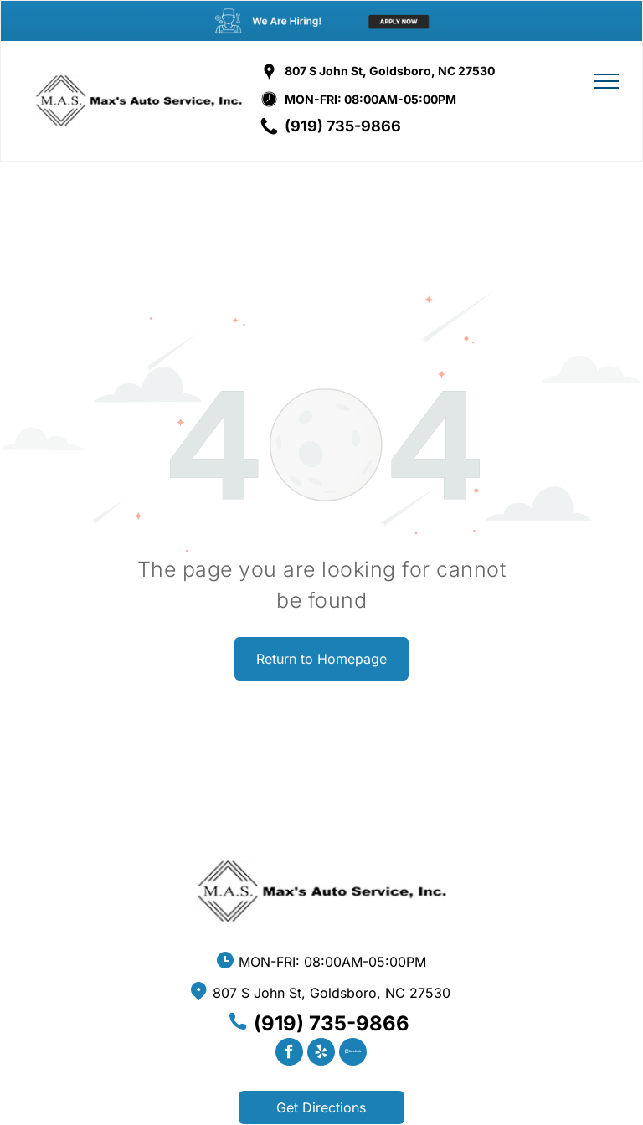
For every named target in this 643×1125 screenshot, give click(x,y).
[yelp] (321, 1054)
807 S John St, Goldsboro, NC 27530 (390, 71)
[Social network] (353, 1054)
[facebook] (289, 1054)
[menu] (606, 81)
